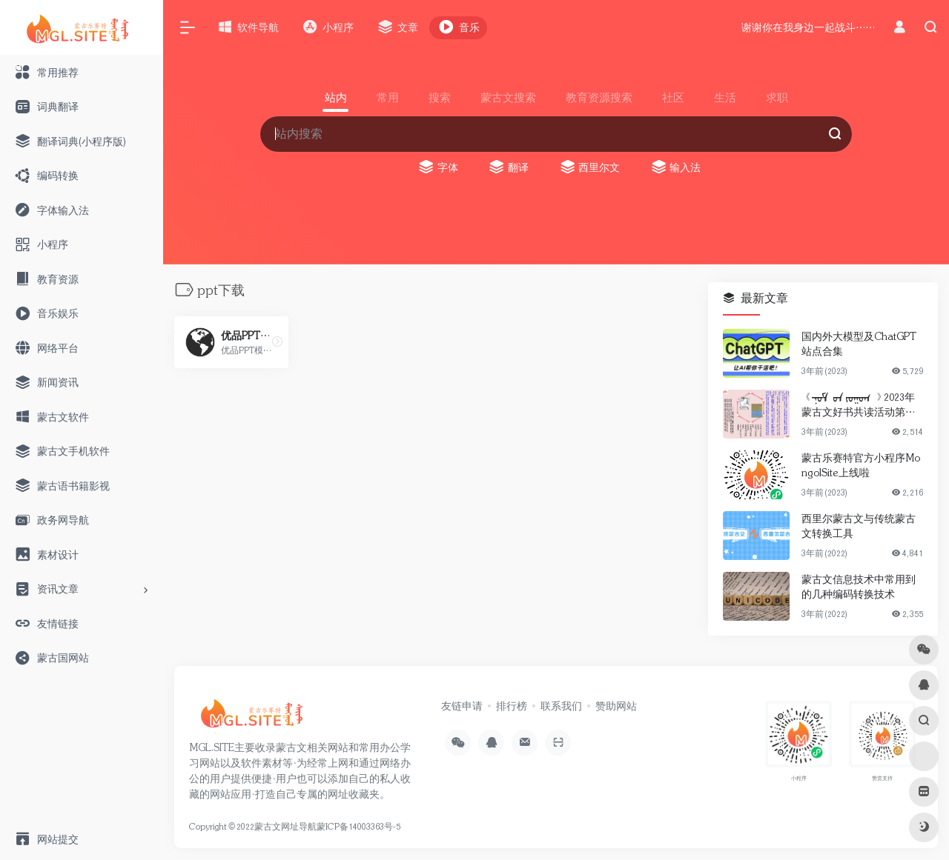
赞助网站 (616, 706)
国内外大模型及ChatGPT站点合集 (858, 343)
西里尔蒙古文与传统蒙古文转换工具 (858, 526)
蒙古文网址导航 (285, 826)
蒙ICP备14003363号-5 (358, 826)
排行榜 (511, 706)
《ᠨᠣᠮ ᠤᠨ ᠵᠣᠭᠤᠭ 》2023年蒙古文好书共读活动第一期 (858, 405)
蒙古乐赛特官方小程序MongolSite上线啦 (860, 465)
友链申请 (462, 706)
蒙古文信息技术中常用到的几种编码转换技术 (858, 586)
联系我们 (561, 706)
